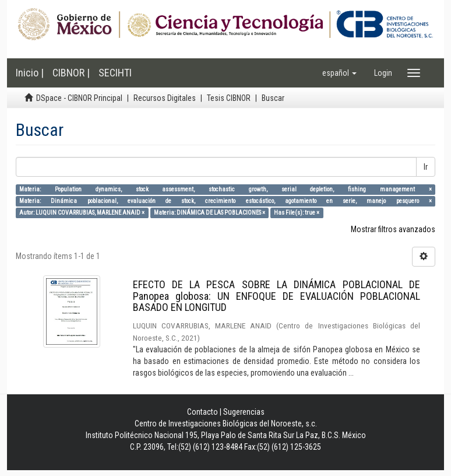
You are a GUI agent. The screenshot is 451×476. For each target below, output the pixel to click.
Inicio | (30, 72)
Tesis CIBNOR (229, 98)
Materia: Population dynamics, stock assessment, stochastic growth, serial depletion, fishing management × (225, 189)
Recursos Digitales (164, 98)
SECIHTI (115, 72)
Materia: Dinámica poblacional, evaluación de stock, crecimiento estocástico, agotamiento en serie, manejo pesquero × (225, 201)
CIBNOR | (71, 72)
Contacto (202, 411)
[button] (339, 73)
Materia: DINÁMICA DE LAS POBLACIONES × (209, 212)
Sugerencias (244, 411)
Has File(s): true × (296, 212)
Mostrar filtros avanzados (393, 229)
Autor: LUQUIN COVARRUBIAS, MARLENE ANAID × (82, 212)
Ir (426, 167)
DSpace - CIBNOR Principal (79, 98)
